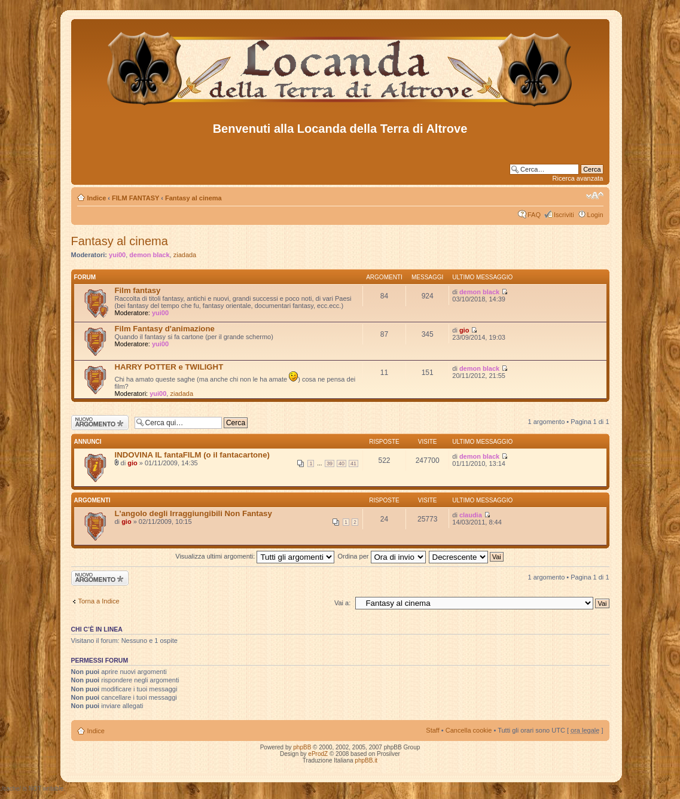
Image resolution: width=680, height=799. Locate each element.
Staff (432, 730)
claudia (470, 515)
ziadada (185, 254)
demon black (149, 254)
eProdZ (318, 754)
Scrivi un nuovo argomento (100, 422)
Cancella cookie (469, 730)
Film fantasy (138, 290)
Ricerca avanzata (578, 178)
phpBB (302, 747)
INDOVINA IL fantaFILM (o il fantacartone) (192, 454)
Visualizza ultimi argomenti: (254, 556)
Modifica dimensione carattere (594, 195)
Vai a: (342, 602)
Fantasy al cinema (193, 198)
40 (341, 463)
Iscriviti (564, 214)
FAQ (534, 214)
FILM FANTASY (135, 198)
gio (464, 330)
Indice (96, 198)
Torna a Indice (99, 601)
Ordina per (381, 556)
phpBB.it (366, 760)
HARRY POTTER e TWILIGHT (169, 366)
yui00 (117, 254)
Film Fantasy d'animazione (165, 328)
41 (353, 463)
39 (330, 463)
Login (595, 214)
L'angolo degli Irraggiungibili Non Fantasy (193, 513)
